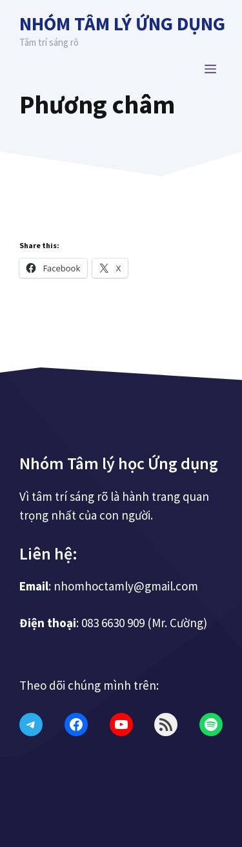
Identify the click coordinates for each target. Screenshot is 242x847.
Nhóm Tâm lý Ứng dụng (122, 23)
